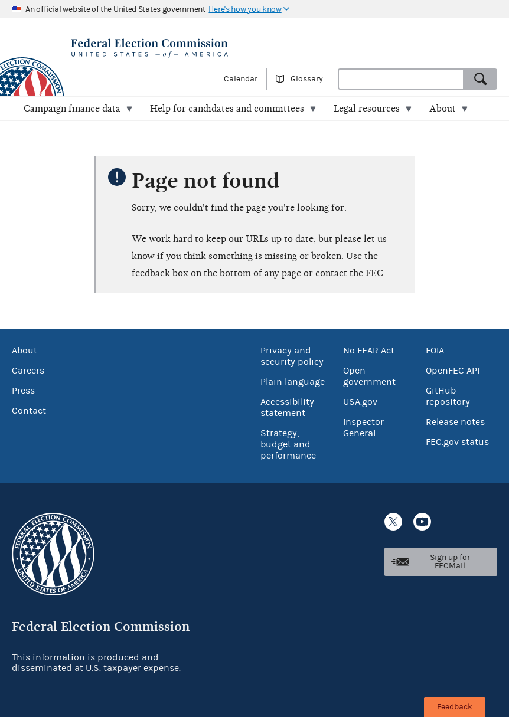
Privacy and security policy (292, 356)
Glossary (307, 79)
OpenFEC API (452, 370)
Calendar (240, 79)
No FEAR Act (368, 350)
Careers (28, 370)
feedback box (160, 273)
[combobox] (401, 79)
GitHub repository (448, 396)
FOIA (435, 350)
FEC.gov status (457, 442)
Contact (29, 410)
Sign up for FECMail (450, 562)
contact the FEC (349, 273)
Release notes (455, 422)
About (24, 350)
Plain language (292, 381)
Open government (369, 376)
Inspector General (363, 427)
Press (23, 390)
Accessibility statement (287, 407)
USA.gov (360, 402)
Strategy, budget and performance (288, 444)
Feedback (454, 707)
